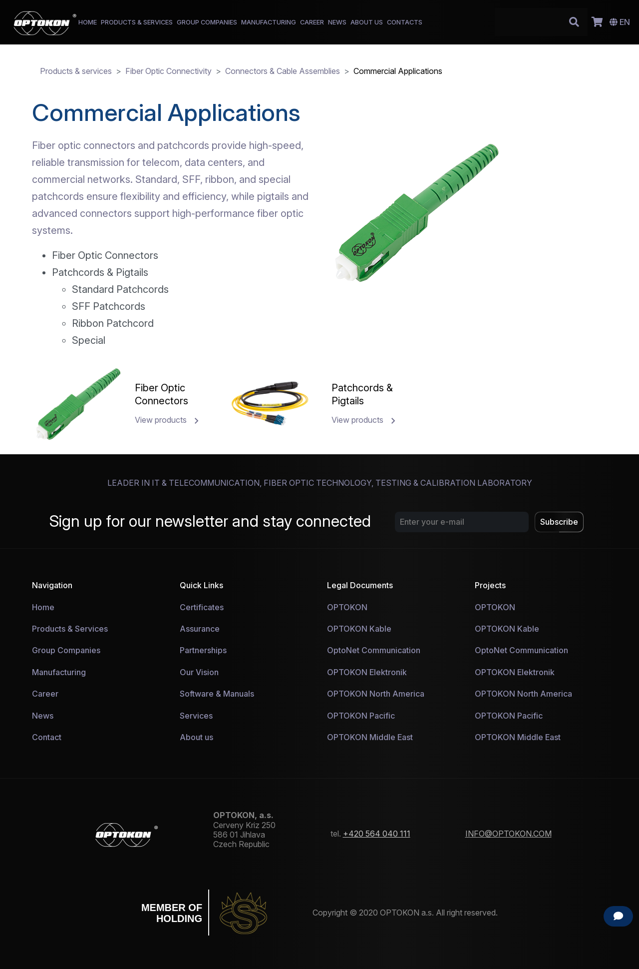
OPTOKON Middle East (370, 737)
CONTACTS (404, 22)
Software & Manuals (217, 694)
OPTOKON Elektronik (367, 672)
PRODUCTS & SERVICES (137, 22)
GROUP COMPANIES (207, 22)
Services (196, 716)
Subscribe (559, 522)
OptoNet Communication (373, 650)
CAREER (312, 22)
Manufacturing (59, 672)
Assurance (200, 629)
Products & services (76, 71)
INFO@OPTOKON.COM (508, 834)
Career (45, 694)
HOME (87, 22)
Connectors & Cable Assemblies (282, 71)
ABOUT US (366, 22)
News (42, 716)
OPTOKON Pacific (361, 716)
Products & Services (70, 629)
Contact (46, 737)
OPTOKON (347, 607)
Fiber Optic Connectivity (168, 71)
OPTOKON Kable (359, 629)
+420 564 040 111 (376, 834)
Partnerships (203, 650)
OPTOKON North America (375, 694)
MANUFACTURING (268, 22)
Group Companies (66, 650)
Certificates (202, 607)
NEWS (337, 22)
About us (196, 737)
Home (43, 607)
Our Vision (199, 672)
